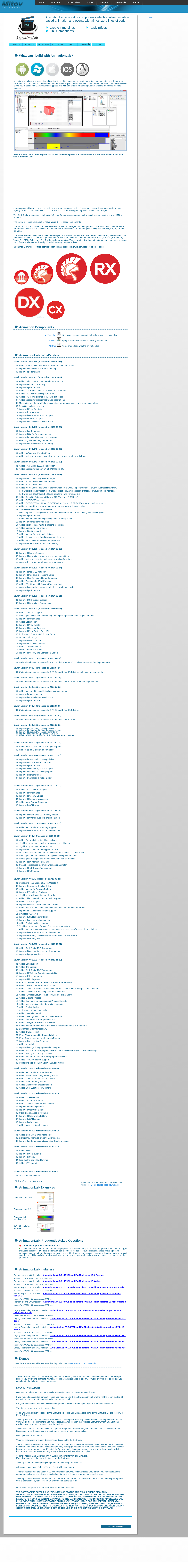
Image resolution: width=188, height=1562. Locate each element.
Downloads (120, 2)
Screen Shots (73, 2)
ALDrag (52, 346)
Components (29, 44)
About (136, 2)
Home (41, 2)
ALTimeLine (50, 335)
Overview (16, 44)
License (98, 44)
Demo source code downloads (105, 1185)
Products (55, 2)
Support (104, 2)
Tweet (150, 17)
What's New (43, 44)
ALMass (52, 340)
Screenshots (57, 44)
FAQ (71, 44)
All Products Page (116, 1527)
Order (90, 2)
